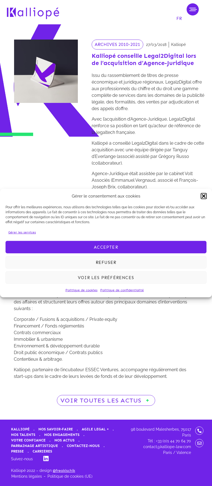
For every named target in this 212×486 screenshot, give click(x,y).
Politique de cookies (81, 290)
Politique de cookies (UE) (69, 476)
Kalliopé (20, 429)
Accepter (106, 247)
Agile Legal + (95, 429)
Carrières (42, 451)
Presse (17, 451)
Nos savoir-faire (55, 429)
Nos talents (23, 435)
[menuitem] (179, 18)
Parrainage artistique (34, 446)
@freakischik (64, 470)
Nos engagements (62, 435)
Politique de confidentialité (122, 290)
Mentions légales (26, 476)
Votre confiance (28, 440)
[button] (203, 196)
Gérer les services (22, 232)
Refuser (106, 262)
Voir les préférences (106, 277)
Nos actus (64, 440)
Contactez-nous (83, 446)
